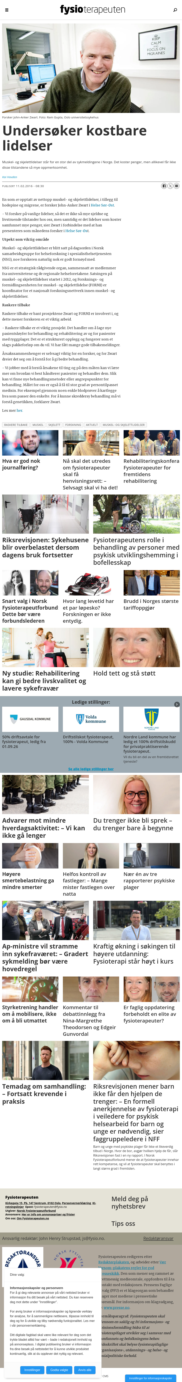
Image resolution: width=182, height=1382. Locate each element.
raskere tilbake (16, 425)
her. (20, 410)
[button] (177, 704)
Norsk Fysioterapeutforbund (36, 1211)
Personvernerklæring (77, 1203)
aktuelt (92, 425)
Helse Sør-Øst (102, 205)
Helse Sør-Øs (76, 231)
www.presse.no (116, 1307)
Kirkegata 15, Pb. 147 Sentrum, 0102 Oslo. (33, 1203)
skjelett (54, 425)
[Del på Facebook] (164, 186)
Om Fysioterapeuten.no (33, 1218)
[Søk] (175, 10)
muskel (38, 425)
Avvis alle (84, 1370)
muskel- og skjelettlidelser (124, 425)
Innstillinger (32, 1370)
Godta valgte (59, 1370)
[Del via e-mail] (176, 186)
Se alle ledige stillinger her (91, 769)
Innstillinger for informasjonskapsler (150, 1378)
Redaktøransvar (158, 1238)
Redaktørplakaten (113, 1262)
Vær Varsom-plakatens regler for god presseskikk (132, 1268)
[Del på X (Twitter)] (170, 186)
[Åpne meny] (7, 9)
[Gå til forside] (92, 10)
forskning (73, 425)
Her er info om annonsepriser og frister (48, 1214)
